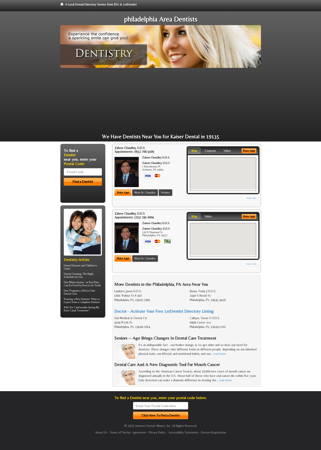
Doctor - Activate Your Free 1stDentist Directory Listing (164, 311)
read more (219, 353)
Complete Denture (90, 302)
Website (165, 192)
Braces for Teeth (91, 285)
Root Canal (70, 310)
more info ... (252, 198)
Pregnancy (75, 290)
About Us (101, 432)
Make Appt (123, 192)
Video (227, 150)
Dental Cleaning (72, 273)
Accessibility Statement (183, 432)
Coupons (210, 150)
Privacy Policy (157, 432)
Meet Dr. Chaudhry (145, 192)
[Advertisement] (160, 101)
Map (194, 150)
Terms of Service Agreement (128, 432)
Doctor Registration (213, 432)
